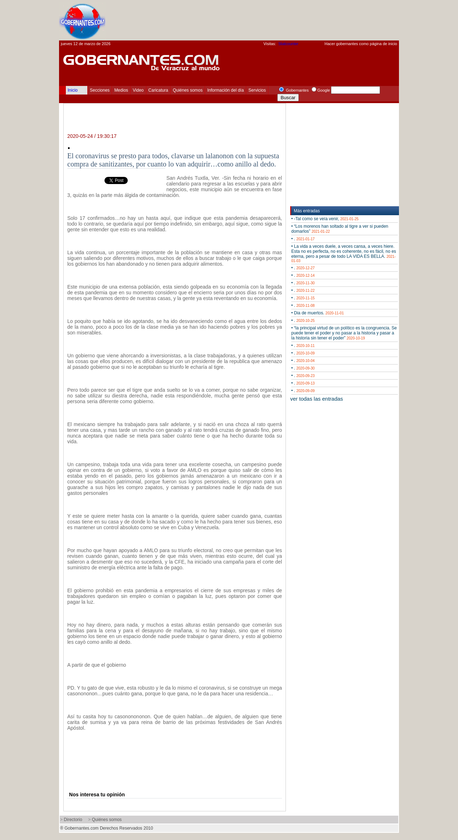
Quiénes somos (188, 90)
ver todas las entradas (316, 399)
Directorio (73, 819)
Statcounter (288, 44)
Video (138, 90)
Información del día (225, 90)
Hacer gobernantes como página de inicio (361, 44)
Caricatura (158, 90)
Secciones (99, 90)
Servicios (257, 90)
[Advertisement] (268, 20)
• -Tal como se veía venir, (325, 218)
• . (303, 238)
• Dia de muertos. (317, 312)
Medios (121, 90)
